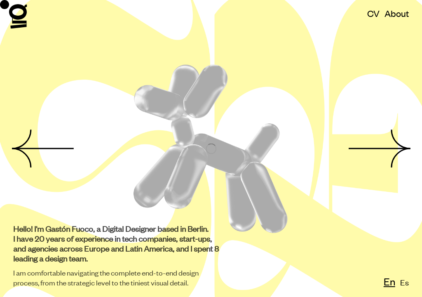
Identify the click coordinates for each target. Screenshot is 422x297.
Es (403, 282)
